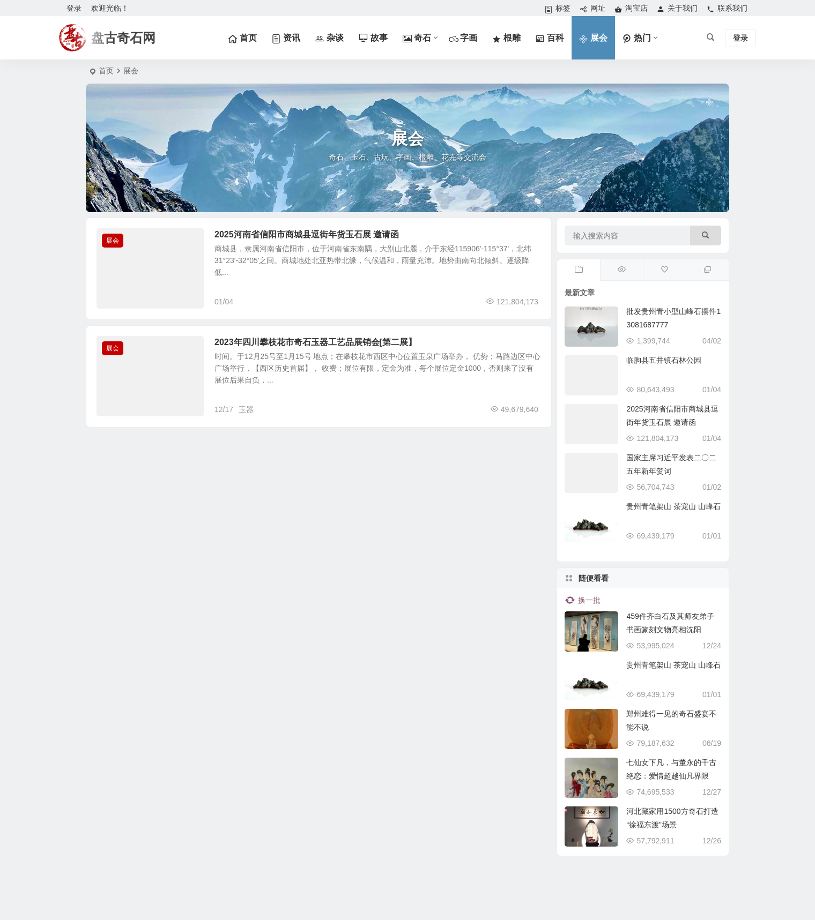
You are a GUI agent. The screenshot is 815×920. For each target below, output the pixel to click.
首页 (106, 70)
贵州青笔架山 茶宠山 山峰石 (673, 506)
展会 (112, 240)
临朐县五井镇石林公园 (663, 360)
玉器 (246, 409)
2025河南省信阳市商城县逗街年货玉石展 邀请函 (306, 234)
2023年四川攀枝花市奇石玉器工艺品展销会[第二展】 (315, 342)
